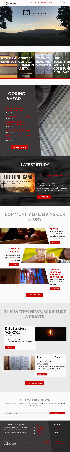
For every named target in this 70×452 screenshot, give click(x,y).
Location (40, 431)
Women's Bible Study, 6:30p (18, 130)
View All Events (19, 147)
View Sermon (44, 197)
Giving (39, 434)
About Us (33, 2)
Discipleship (57, 2)
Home (39, 425)
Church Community (43, 2)
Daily (50, 2)
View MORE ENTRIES (34, 383)
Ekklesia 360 (56, 448)
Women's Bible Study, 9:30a (18, 116)
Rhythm (54, 229)
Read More (55, 242)
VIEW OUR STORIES (34, 294)
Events (39, 428)
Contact (64, 2)
